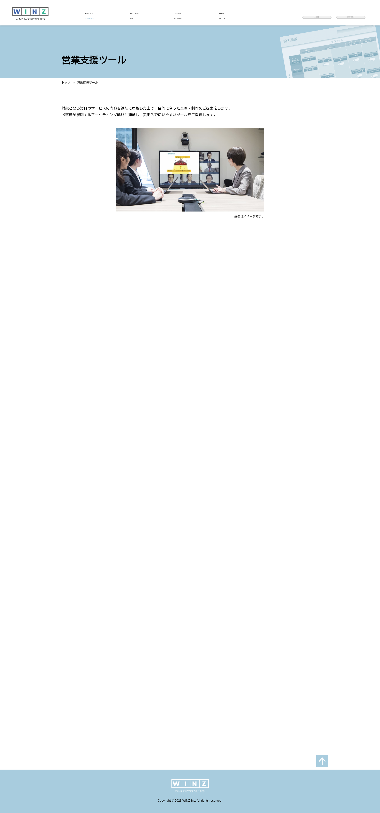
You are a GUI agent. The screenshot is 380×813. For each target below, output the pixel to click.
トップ (66, 82)
